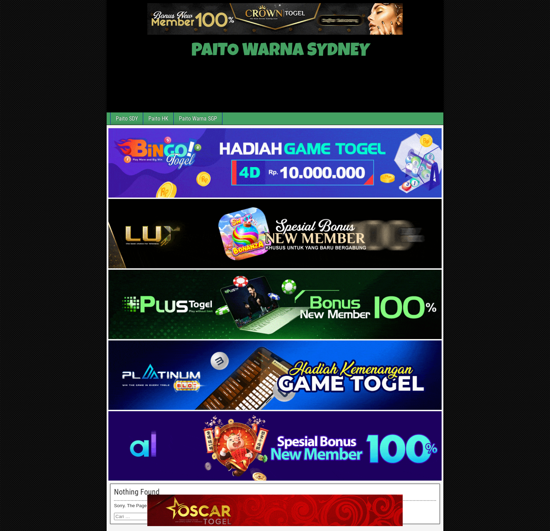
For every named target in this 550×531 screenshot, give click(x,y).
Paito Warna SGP (198, 118)
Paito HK (158, 118)
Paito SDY (127, 118)
